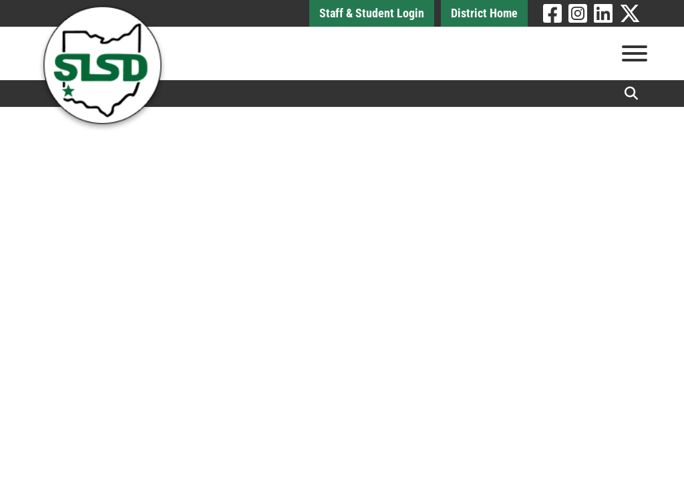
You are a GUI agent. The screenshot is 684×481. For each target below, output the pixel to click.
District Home (484, 13)
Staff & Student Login (371, 13)
